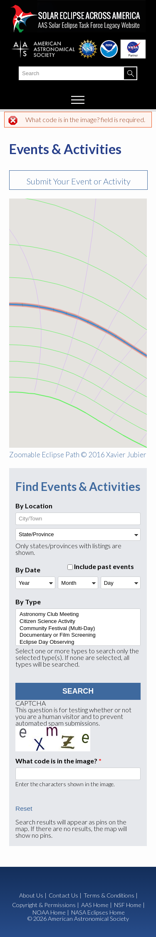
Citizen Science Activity (77, 621)
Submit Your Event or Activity (79, 181)
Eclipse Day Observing (77, 642)
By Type (28, 602)
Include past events (104, 566)
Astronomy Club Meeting (77, 614)
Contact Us (63, 895)
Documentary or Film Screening (77, 635)
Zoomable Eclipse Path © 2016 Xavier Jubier (77, 454)
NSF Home (127, 905)
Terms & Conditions (109, 895)
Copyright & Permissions (44, 904)
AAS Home (95, 905)
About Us (31, 895)
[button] (103, 329)
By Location (33, 506)
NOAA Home (49, 912)
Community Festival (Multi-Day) (77, 628)
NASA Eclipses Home (98, 912)
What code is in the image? (58, 761)
